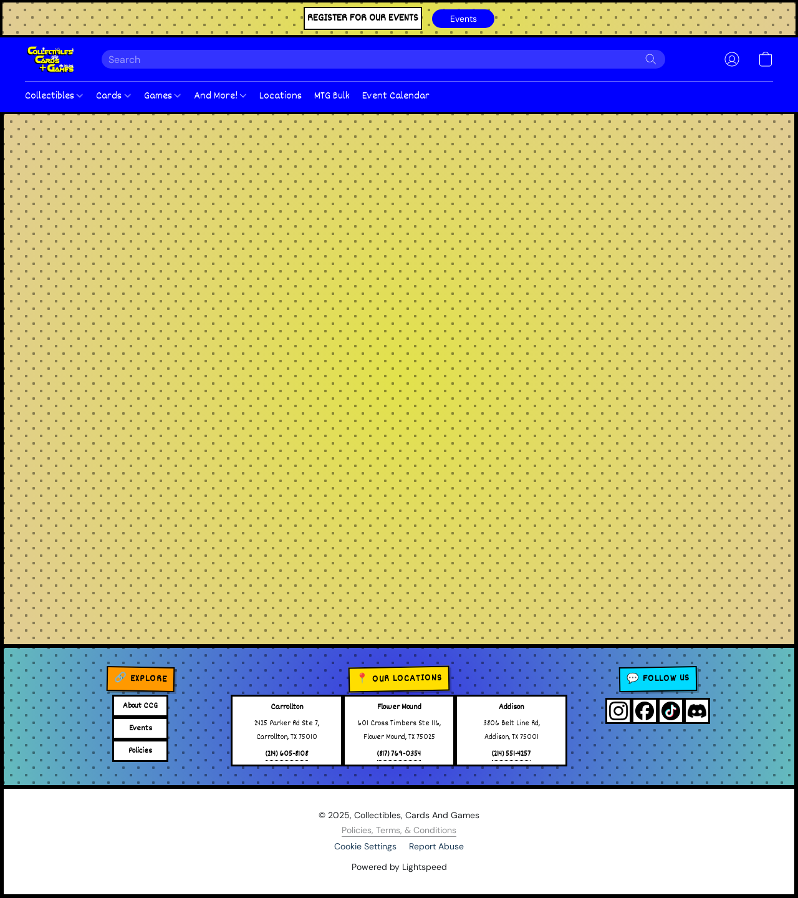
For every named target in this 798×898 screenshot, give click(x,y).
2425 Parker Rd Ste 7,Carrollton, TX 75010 (286, 730)
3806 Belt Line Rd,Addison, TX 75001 (511, 730)
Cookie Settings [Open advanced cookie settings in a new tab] (365, 846)
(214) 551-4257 (511, 754)
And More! (220, 96)
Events (140, 728)
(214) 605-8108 (287, 754)
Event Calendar (396, 96)
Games (162, 96)
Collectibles (54, 96)
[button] (463, 18)
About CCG (140, 706)
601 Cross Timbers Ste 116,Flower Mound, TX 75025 (399, 730)
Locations (280, 96)
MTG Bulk (332, 96)
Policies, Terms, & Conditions (399, 830)
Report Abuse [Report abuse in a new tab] (436, 846)
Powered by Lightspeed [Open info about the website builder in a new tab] (399, 866)
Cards (113, 96)
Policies (140, 751)
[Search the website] (651, 59)
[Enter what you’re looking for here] (383, 59)
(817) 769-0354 (399, 754)
